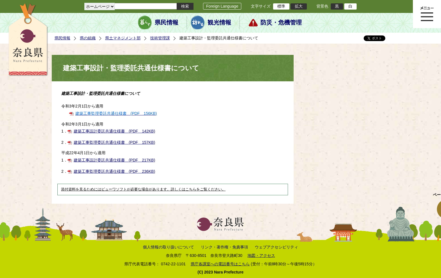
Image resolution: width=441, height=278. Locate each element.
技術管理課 (160, 38)
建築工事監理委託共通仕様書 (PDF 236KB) (114, 171)
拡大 (299, 6)
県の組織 (88, 38)
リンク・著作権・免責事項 (224, 247)
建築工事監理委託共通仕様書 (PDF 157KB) (114, 142)
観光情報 (219, 22)
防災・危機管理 (281, 22)
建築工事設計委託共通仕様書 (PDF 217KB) (114, 160)
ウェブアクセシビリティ (276, 247)
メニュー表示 (427, 14)
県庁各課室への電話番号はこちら (220, 264)
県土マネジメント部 (123, 38)
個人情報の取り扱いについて (168, 247)
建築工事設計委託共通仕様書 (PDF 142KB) (114, 131)
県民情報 (166, 22)
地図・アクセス (261, 255)
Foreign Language (222, 6)
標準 (281, 6)
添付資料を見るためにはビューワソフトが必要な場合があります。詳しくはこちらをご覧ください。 (143, 189)
